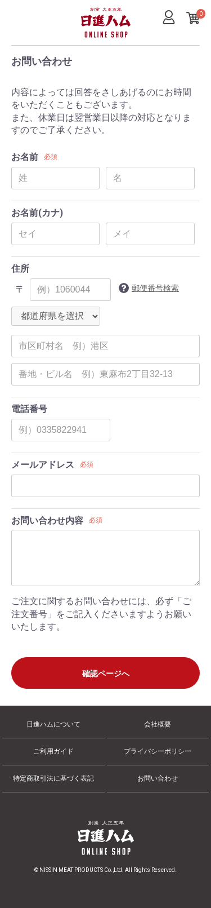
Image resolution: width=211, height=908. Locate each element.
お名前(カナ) (37, 212)
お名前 (24, 157)
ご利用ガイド (53, 751)
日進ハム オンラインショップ (99, 37)
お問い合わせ (157, 778)
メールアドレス (42, 464)
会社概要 (157, 724)
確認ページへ (105, 673)
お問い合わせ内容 (47, 520)
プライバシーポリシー (157, 751)
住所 (20, 268)
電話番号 (29, 409)
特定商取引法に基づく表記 (53, 778)
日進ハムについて (53, 724)
